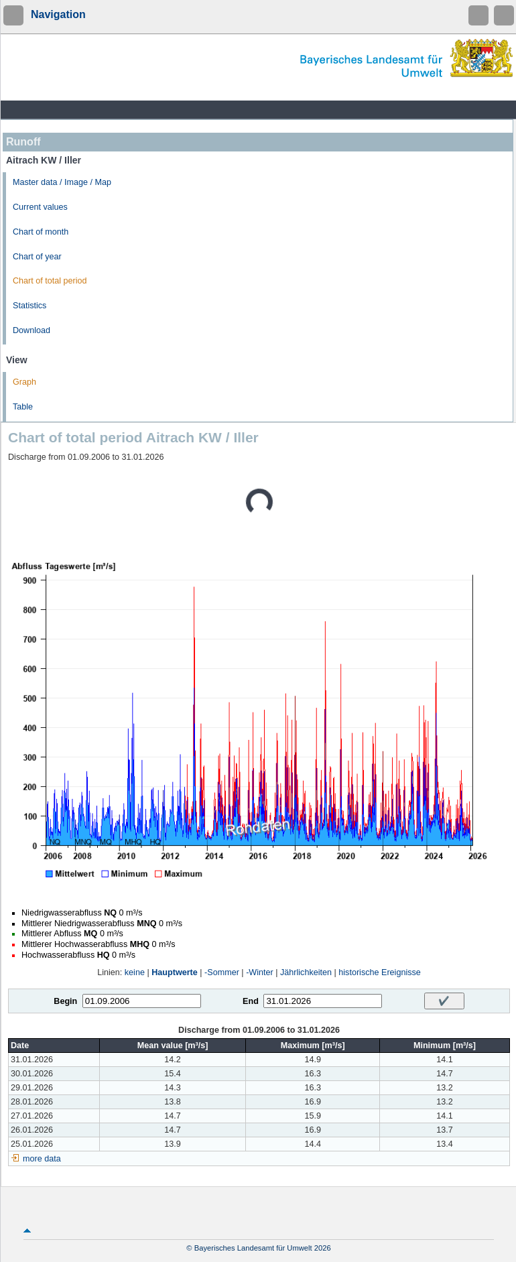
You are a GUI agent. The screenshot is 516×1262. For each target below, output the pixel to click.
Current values (40, 207)
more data (42, 1158)
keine (135, 972)
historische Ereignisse (379, 972)
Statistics (29, 305)
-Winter (259, 972)
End (251, 1001)
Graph (24, 382)
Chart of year (37, 256)
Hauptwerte (174, 972)
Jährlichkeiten (306, 972)
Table (23, 407)
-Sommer (221, 972)
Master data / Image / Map (62, 182)
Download (31, 330)
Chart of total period (50, 281)
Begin (65, 1001)
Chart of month (40, 232)
